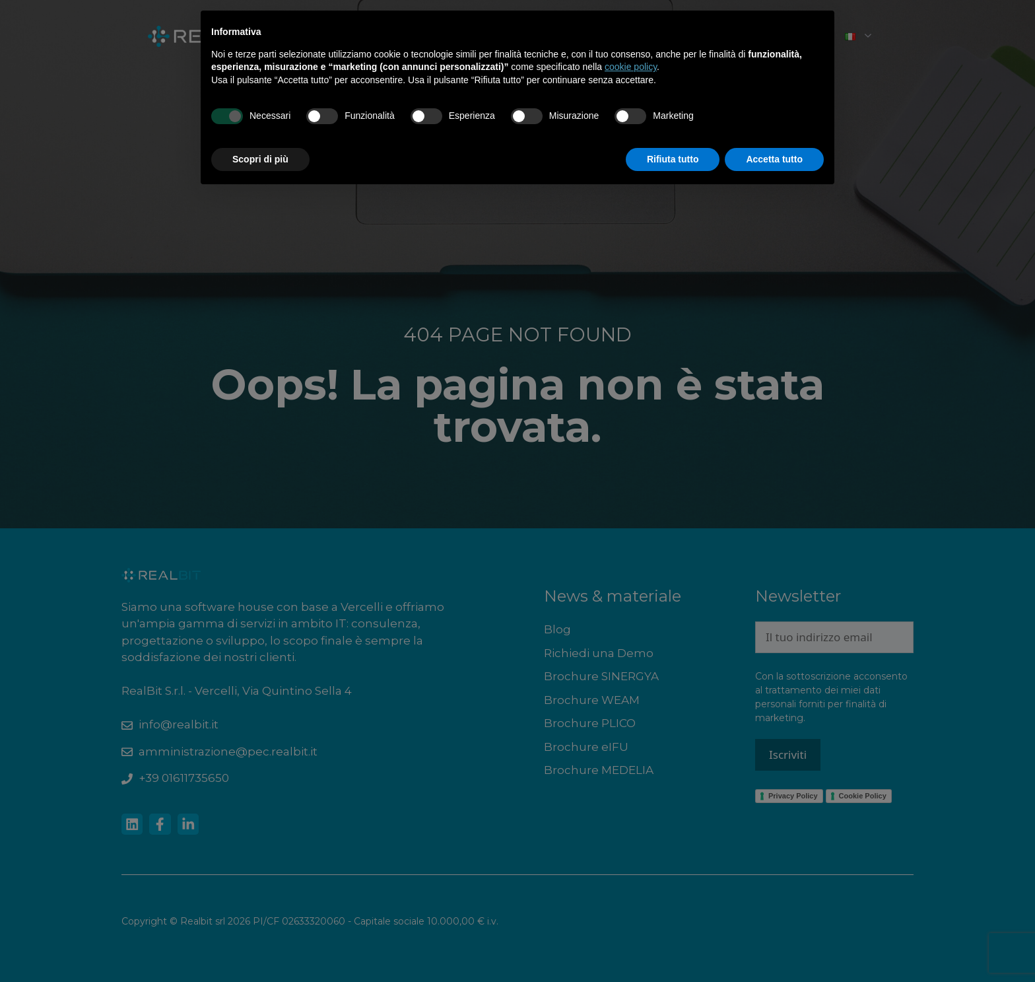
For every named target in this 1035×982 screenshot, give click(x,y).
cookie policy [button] (631, 66)
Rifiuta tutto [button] (673, 159)
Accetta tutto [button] (774, 159)
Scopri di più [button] (260, 159)
